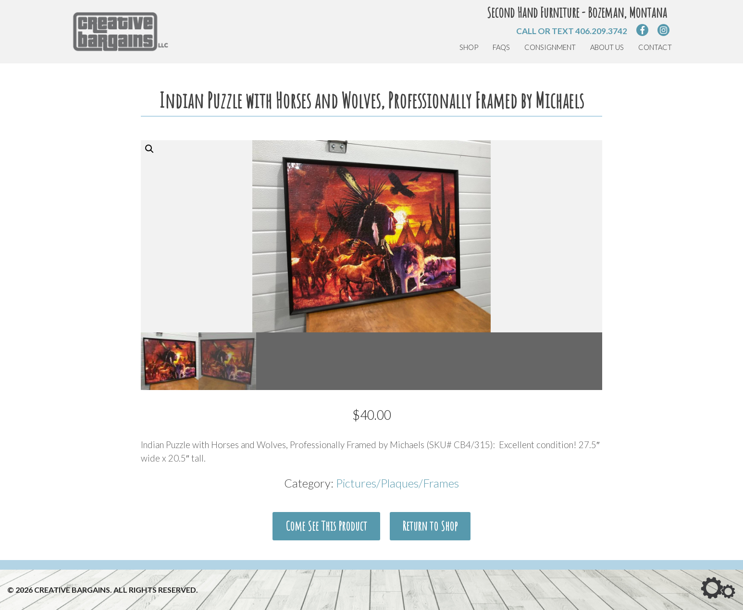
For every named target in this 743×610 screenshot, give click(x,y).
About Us (607, 47)
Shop (468, 47)
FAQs (501, 47)
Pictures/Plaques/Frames (397, 483)
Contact (655, 47)
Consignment (550, 47)
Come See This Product (326, 526)
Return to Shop (430, 526)
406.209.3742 (601, 31)
